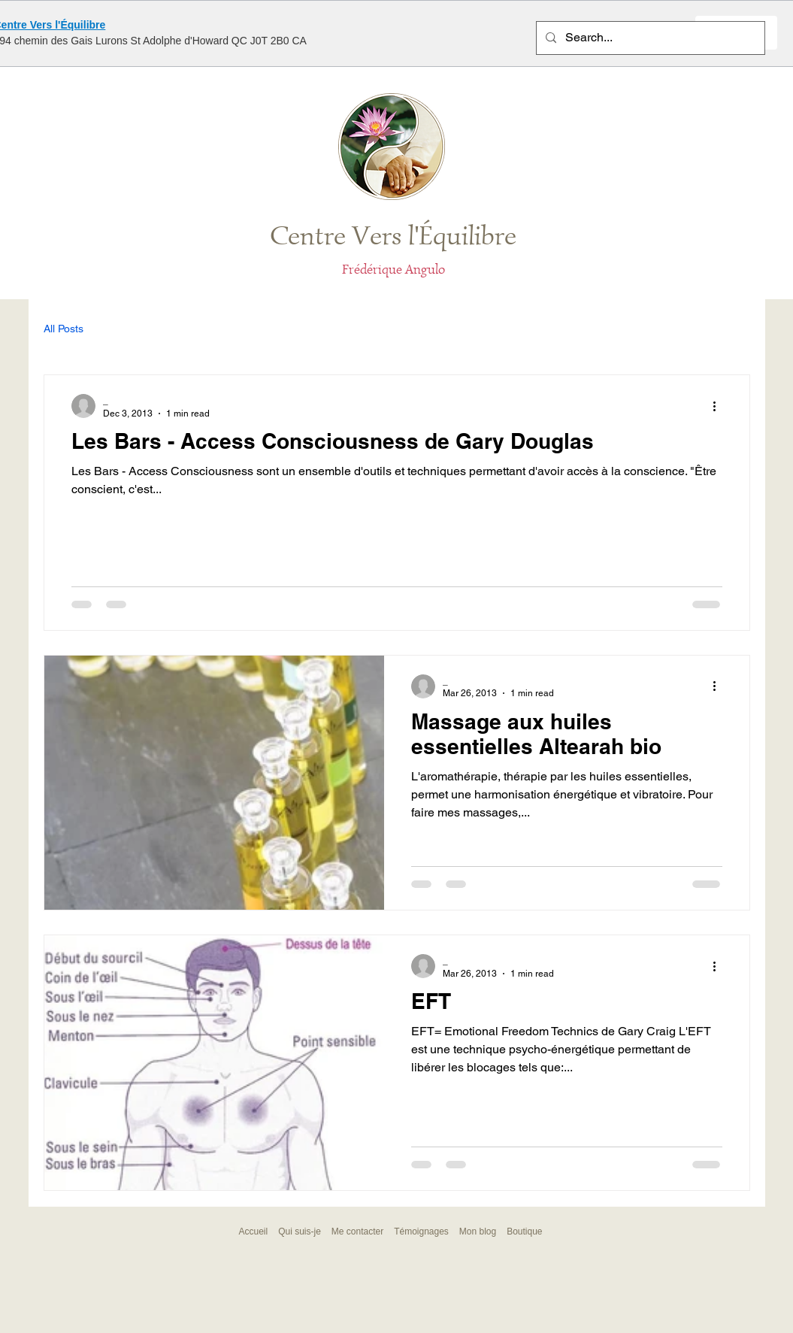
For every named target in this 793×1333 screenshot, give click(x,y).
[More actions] (720, 406)
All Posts (63, 329)
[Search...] (649, 38)
